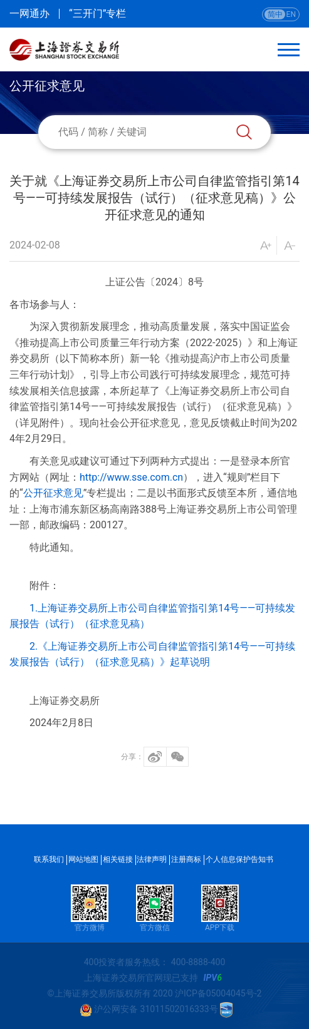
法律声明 (152, 859)
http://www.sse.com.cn (131, 477)
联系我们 (49, 859)
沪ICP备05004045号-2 (218, 993)
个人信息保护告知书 (239, 859)
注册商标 (186, 859)
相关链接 (118, 859)
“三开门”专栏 (97, 14)
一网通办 (29, 14)
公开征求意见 (53, 493)
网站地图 (83, 859)
